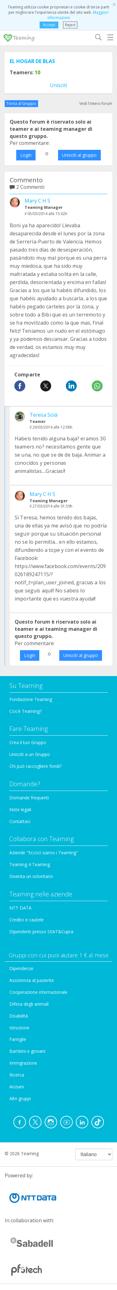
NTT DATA (20, 908)
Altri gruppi (20, 1098)
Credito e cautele (26, 920)
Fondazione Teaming (30, 699)
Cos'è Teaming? (25, 711)
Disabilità (18, 1016)
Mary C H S (37, 200)
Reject (70, 24)
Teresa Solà (43, 414)
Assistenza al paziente (31, 980)
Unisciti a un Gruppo (29, 754)
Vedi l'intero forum (95, 103)
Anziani (16, 1087)
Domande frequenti (29, 798)
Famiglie (17, 1039)
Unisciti (58, 85)
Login (26, 155)
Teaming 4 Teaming (29, 864)
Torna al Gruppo (21, 103)
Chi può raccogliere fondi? (35, 766)
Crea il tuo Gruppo (27, 742)
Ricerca (16, 1075)
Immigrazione (23, 1063)
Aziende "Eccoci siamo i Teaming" (43, 853)
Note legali (20, 809)
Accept (49, 24)
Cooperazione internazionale (38, 992)
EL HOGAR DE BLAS (32, 61)
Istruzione (19, 1028)
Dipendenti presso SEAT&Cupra (41, 931)
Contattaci (19, 821)
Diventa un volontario (31, 876)
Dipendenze (21, 968)
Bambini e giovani (27, 1051)
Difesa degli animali (29, 1004)
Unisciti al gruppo (79, 155)
